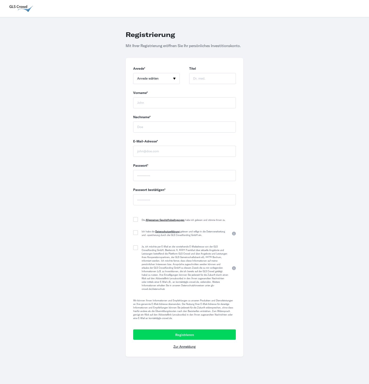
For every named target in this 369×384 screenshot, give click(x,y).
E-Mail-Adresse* (145, 141)
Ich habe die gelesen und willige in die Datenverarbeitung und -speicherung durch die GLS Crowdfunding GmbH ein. (183, 233)
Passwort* (140, 165)
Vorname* (140, 93)
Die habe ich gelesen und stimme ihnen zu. (183, 220)
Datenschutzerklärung (167, 231)
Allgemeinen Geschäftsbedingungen (165, 220)
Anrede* (139, 68)
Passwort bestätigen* (149, 190)
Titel (192, 68)
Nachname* (142, 117)
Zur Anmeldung (184, 346)
